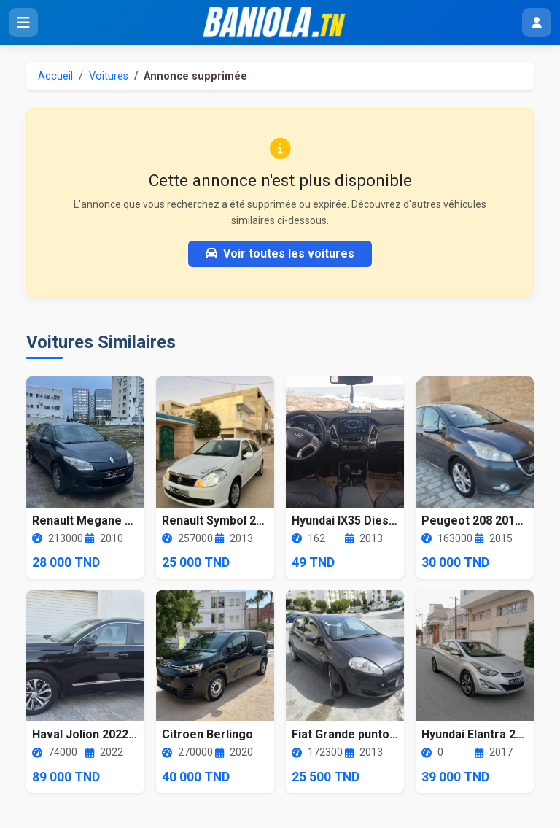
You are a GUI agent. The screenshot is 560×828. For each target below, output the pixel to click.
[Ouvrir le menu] (23, 22)
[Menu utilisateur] (536, 22)
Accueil (55, 76)
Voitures (108, 76)
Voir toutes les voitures (280, 253)
